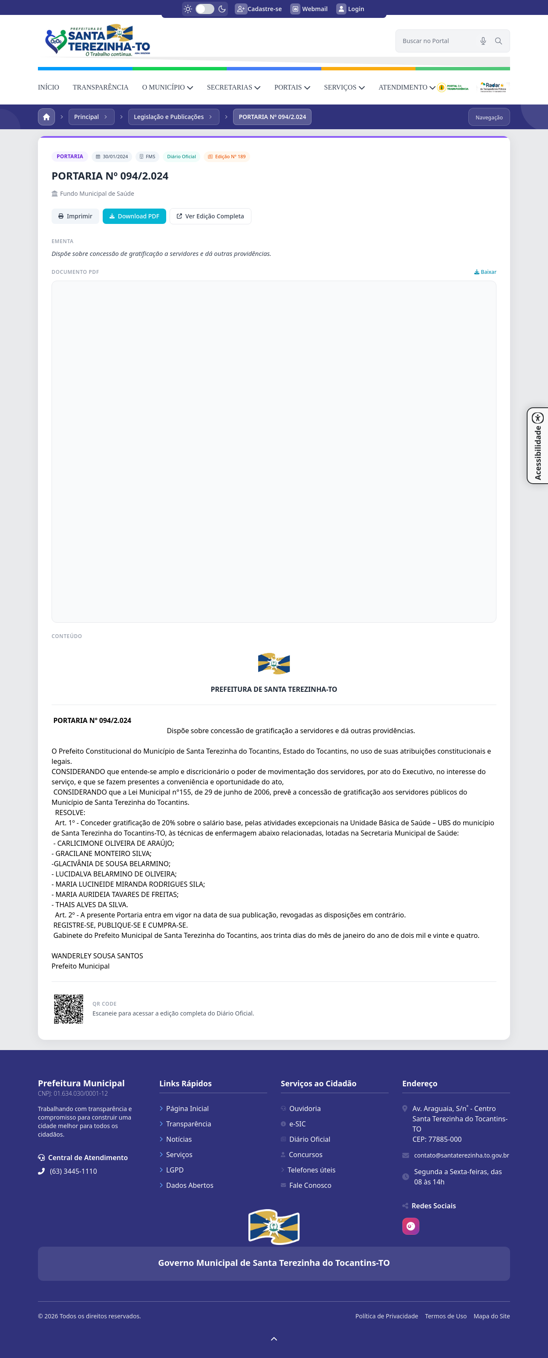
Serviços (176, 1154)
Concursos (302, 1154)
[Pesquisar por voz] (483, 41)
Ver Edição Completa (210, 216)
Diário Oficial (305, 1139)
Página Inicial (184, 1108)
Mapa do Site (491, 1316)
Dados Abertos (186, 1185)
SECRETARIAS (234, 87)
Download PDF (134, 216)
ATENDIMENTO (407, 87)
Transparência (185, 1124)
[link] (211, 40)
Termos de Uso (446, 1316)
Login (350, 9)
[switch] (205, 9)
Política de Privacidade (386, 1316)
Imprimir (75, 216)
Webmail (309, 9)
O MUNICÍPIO (167, 87)
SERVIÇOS (344, 87)
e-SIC (293, 1124)
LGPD (171, 1170)
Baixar (485, 272)
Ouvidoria (301, 1108)
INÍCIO (48, 87)
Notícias (175, 1139)
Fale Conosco (306, 1185)
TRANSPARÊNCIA (101, 87)
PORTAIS (292, 87)
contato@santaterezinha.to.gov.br (461, 1155)
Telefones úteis (308, 1170)
